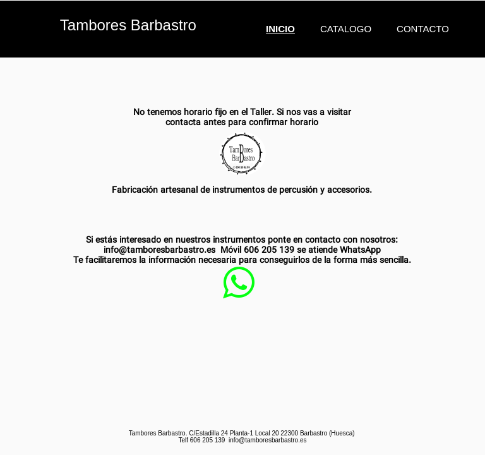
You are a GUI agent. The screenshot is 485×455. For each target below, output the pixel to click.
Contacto (423, 28)
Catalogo (345, 28)
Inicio (280, 28)
